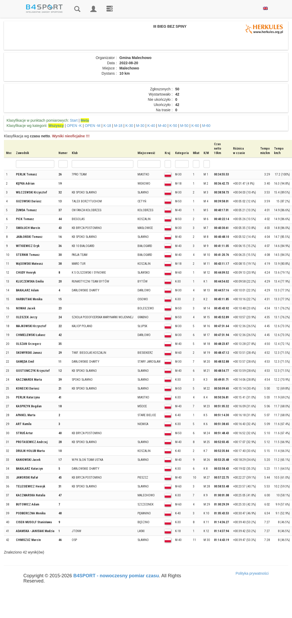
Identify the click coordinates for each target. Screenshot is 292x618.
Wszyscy (56, 125)
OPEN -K (74, 125)
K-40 (151, 125)
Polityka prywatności (252, 573)
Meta (85, 120)
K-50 (173, 125)
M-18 (118, 125)
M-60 (206, 125)
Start (74, 120)
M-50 (184, 125)
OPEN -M (92, 125)
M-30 (140, 125)
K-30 (129, 125)
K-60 (195, 125)
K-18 (107, 125)
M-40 (162, 125)
